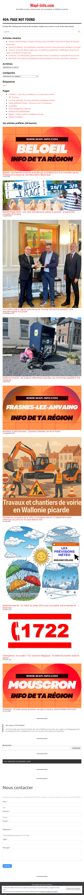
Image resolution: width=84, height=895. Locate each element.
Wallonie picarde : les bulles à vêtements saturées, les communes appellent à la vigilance (41, 378)
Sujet (5, 839)
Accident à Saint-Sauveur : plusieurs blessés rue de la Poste (31, 431)
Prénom (6, 811)
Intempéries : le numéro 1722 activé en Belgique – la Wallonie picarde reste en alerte (41, 656)
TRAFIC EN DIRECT (16, 117)
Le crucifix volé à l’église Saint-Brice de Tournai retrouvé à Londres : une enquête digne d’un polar (38, 310)
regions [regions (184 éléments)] (5, 85)
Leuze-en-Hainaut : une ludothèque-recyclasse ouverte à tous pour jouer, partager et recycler (45, 47)
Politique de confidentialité (19, 111)
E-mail (5, 821)
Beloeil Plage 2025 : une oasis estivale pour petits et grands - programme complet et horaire (39, 212)
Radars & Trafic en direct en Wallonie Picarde (26, 114)
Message (6, 848)
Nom (5, 801)
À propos (15, 97)
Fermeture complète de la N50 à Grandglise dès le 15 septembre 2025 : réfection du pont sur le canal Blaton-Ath (38, 518)
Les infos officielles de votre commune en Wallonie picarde (32, 100)
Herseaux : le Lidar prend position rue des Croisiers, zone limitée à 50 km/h (39, 709)
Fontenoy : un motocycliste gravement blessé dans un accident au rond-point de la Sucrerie (44, 55)
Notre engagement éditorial (20, 108)
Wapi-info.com (42, 5)
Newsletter (13, 106)
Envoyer (7, 866)
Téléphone (7, 830)
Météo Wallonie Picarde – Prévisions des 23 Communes (30, 103)
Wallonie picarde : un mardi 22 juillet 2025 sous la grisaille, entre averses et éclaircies (39, 606)
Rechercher (7, 745)
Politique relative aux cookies (49, 891)
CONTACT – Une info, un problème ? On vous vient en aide (31, 94)
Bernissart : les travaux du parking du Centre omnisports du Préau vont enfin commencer (43, 58)
